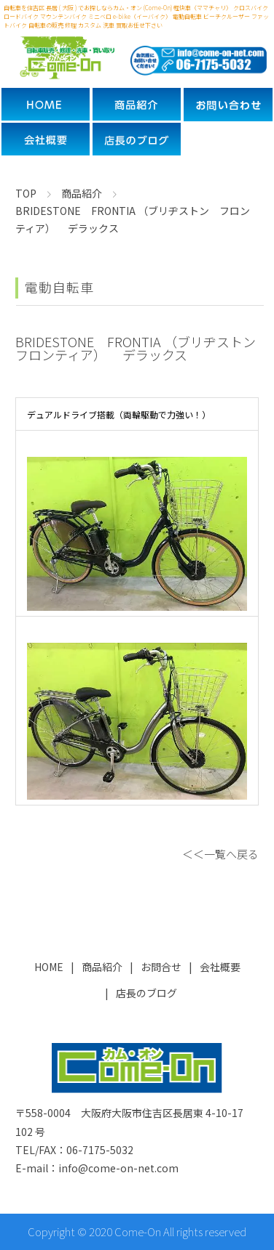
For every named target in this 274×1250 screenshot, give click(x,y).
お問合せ (161, 966)
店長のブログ (146, 993)
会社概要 (220, 966)
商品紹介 (102, 966)
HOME (48, 966)
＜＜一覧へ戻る (220, 853)
